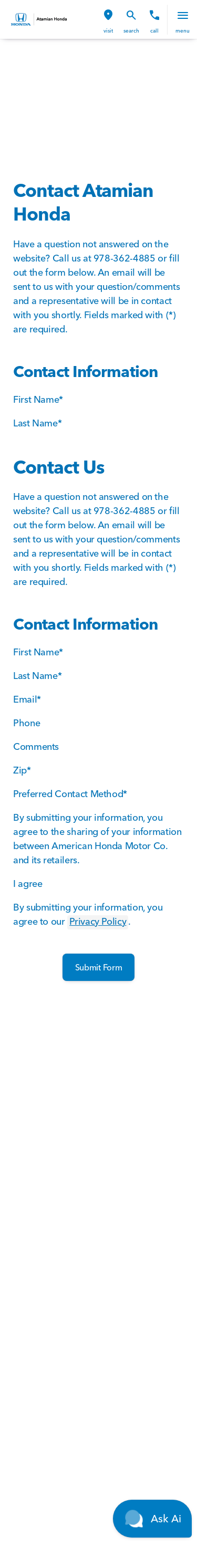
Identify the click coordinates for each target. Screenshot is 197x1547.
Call (154, 30)
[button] (108, 20)
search (131, 30)
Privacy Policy (97, 921)
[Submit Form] (98, 967)
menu (182, 30)
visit (108, 30)
